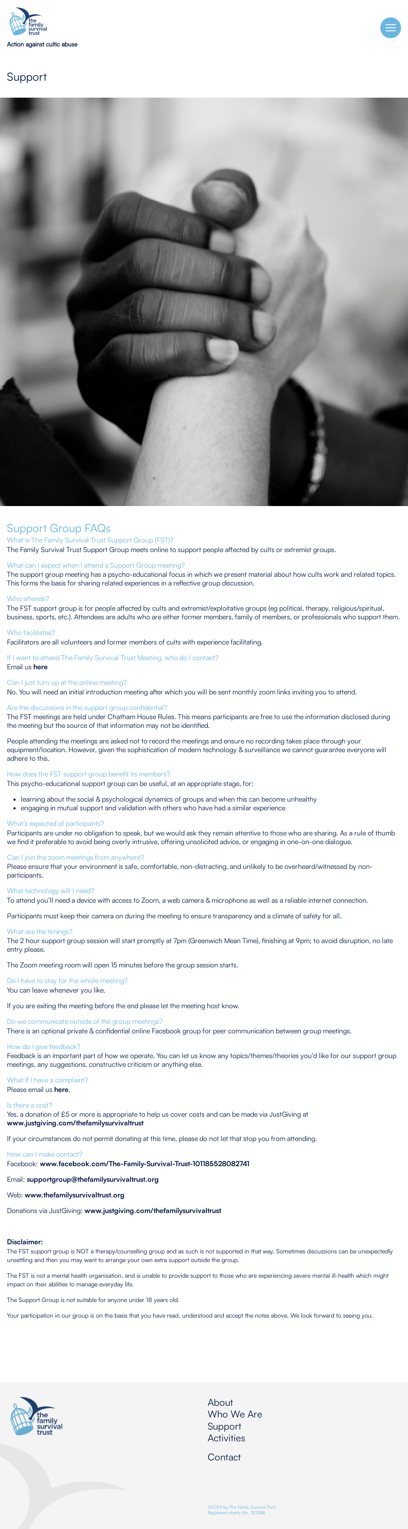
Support (225, 1426)
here (40, 666)
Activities (226, 1438)
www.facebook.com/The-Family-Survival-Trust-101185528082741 (144, 1163)
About (220, 1402)
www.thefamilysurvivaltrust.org (74, 1194)
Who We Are (235, 1414)
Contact (224, 1457)
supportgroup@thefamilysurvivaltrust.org (93, 1179)
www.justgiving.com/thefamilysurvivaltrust (75, 1122)
